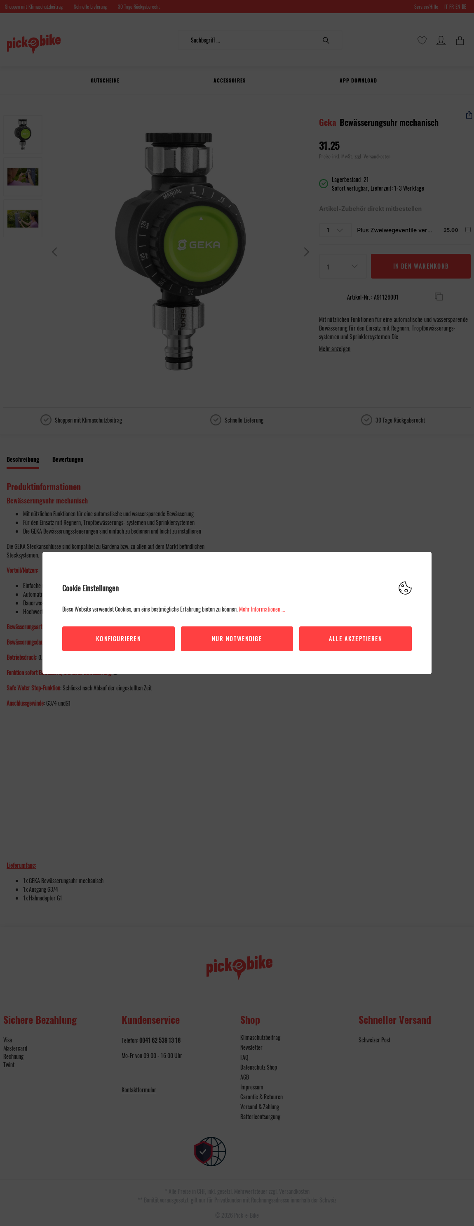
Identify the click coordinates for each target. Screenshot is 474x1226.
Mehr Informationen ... (262, 609)
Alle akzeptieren (355, 638)
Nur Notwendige (237, 638)
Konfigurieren (118, 638)
